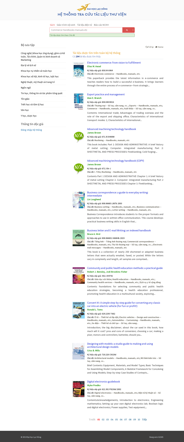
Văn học (25, 110)
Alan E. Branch (94, 98)
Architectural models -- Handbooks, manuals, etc (117, 358)
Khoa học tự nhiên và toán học (36, 70)
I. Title (97, 172)
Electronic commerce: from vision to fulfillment (114, 62)
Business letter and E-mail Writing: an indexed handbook (119, 230)
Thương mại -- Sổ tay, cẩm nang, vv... (111, 105)
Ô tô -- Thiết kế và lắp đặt (106, 317)
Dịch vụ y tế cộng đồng (150, 282)
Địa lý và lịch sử (28, 65)
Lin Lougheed (94, 199)
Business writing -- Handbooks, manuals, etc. (115, 207)
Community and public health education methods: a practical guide (125, 268)
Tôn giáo (25, 98)
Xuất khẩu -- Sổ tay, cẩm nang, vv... (140, 108)
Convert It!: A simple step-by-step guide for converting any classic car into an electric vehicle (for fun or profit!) (123, 304)
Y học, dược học (29, 115)
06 (121, 419)
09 (134, 419)
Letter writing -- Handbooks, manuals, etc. (131, 210)
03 (107, 419)
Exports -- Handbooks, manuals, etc (145, 105)
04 (112, 419)
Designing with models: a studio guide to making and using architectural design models (120, 345)
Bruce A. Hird (93, 234)
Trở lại (149, 47)
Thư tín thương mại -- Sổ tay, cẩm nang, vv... (132, 244)
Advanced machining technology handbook (111, 129)
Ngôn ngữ (26, 87)
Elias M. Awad (94, 66)
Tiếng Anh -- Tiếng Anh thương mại (110, 241)
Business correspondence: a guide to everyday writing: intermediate (117, 194)
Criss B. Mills (93, 350)
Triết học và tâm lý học (32, 104)
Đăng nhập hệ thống (31, 129)
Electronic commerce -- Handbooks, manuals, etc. (117, 74)
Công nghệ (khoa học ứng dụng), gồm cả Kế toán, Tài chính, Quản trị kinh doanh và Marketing (43, 56)
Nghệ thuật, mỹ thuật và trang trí (38, 82)
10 (139, 419)
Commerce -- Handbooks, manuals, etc (105, 108)
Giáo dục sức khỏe (102, 279)
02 (103, 419)
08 (130, 419)
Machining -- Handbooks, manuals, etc (111, 140)
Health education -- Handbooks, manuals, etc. (133, 279)
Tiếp (144, 419)
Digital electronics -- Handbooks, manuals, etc (115, 392)
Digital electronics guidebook (103, 381)
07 (125, 419)
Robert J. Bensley (96, 271)
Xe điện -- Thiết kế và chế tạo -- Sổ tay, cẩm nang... (115, 323)
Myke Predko (94, 385)
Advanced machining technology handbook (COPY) (115, 160)
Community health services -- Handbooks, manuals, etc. (113, 282)
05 (116, 419)
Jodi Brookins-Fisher (116, 271)
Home (159, 47)
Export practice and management (106, 94)
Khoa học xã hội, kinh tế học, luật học (40, 76)
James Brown (94, 132)
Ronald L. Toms (95, 309)
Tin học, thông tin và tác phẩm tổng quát (41, 93)
